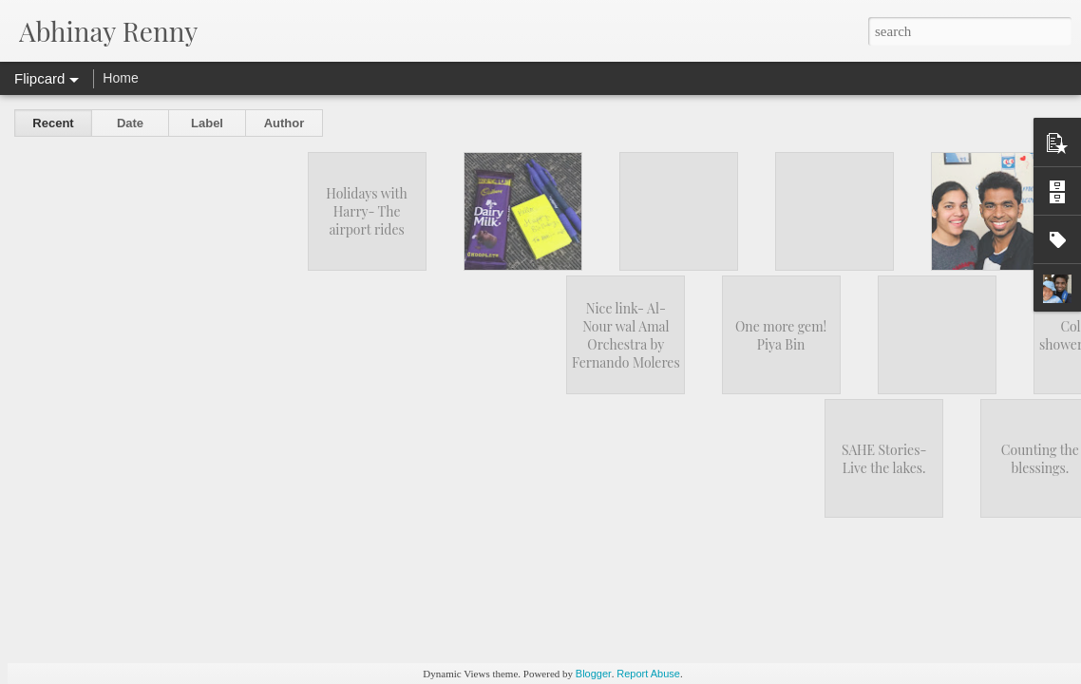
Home (120, 78)
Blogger (594, 673)
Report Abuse (648, 673)
